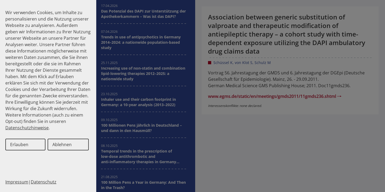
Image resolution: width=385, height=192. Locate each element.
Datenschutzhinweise (27, 128)
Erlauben (19, 144)
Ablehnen (62, 144)
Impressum (16, 182)
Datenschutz (43, 182)
